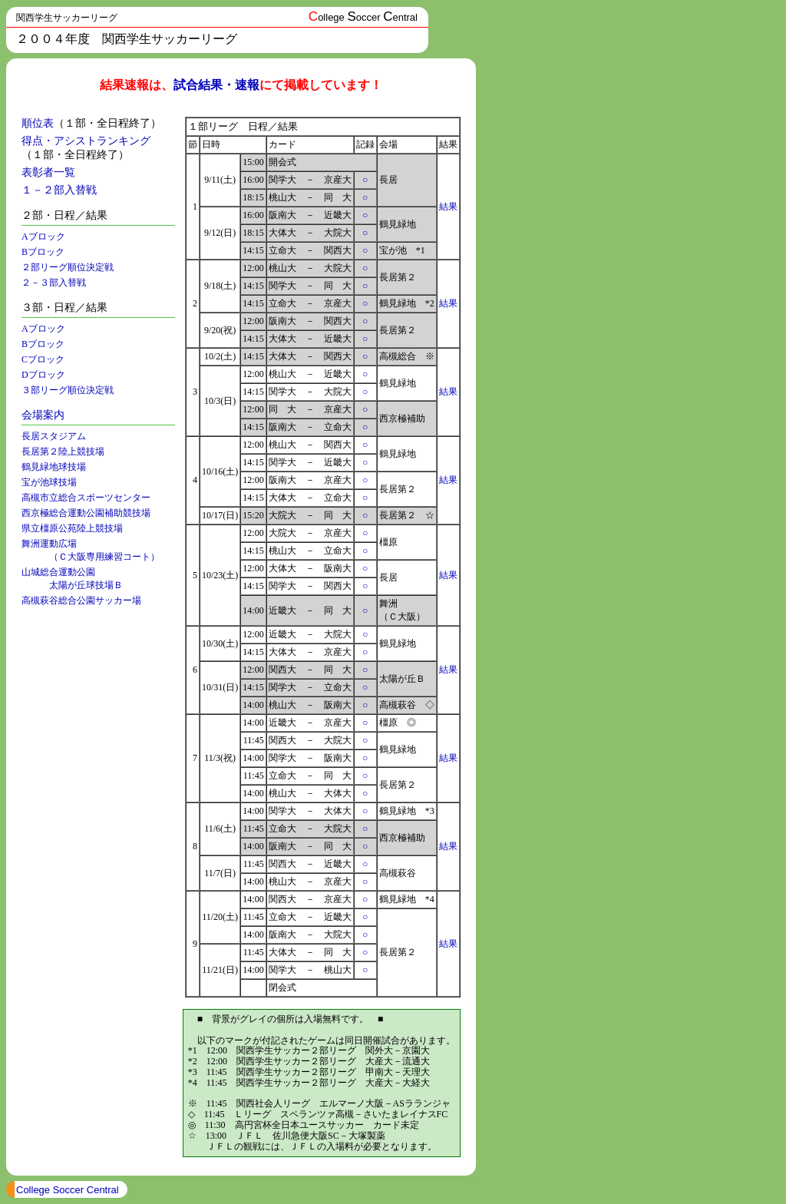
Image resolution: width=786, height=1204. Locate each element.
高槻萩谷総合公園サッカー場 (81, 600)
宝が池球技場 (49, 482)
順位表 (37, 123)
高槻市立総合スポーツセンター (85, 497)
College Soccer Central (67, 1190)
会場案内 (42, 415)
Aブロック (43, 236)
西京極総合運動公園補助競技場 (85, 513)
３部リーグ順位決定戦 (67, 390)
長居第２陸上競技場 (62, 451)
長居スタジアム (53, 436)
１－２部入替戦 (59, 190)
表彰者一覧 (48, 172)
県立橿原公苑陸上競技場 (72, 528)
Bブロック (42, 251)
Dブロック (43, 374)
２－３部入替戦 (53, 282)
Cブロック (42, 359)
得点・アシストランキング (85, 141)
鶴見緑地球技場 (53, 466)
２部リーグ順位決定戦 (67, 267)
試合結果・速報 (216, 84)
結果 (448, 206)
